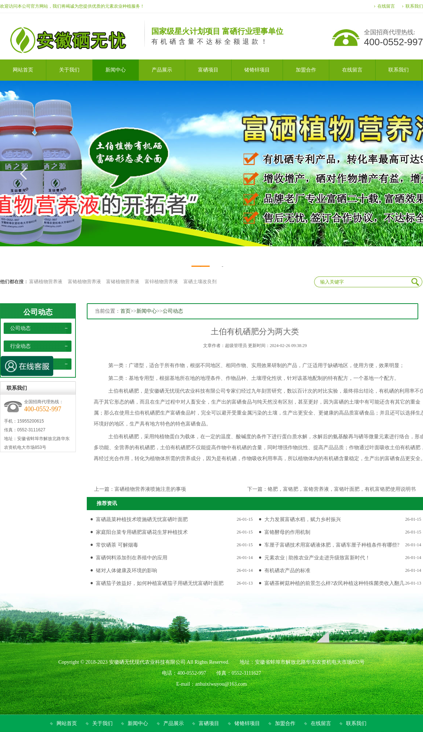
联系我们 (414, 6)
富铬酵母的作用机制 (287, 532)
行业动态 (20, 346)
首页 (125, 311)
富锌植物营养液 (161, 281)
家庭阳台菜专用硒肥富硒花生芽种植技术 (142, 532)
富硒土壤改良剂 (200, 281)
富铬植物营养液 (84, 281)
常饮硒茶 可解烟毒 (117, 545)
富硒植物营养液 (45, 281)
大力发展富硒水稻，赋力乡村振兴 (302, 519)
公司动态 (38, 312)
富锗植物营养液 (122, 281)
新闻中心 (146, 311)
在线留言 (386, 6)
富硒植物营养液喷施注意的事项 (150, 489)
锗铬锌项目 (247, 723)
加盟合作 (285, 723)
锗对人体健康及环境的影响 (126, 570)
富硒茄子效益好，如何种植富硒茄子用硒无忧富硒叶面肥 (160, 583)
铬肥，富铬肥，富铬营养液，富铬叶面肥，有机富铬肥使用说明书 (342, 489)
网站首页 (67, 723)
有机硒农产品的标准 (287, 570)
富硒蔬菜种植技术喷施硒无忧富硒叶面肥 (142, 519)
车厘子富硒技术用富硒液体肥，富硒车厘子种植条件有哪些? (331, 545)
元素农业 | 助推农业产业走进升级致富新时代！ (317, 557)
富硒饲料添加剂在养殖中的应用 (131, 557)
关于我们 (102, 723)
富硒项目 (209, 723)
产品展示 (173, 723)
